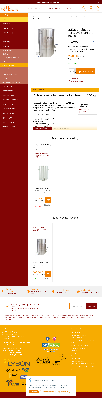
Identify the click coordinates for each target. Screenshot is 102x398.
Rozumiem (33, 392)
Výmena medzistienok (78, 335)
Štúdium (73, 371)
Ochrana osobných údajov (79, 345)
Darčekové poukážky (37, 8)
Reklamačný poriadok (78, 343)
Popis (34, 90)
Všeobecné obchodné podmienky (82, 340)
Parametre (41, 90)
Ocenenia (74, 356)
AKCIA (4, 19)
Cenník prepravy (76, 338)
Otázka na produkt (76, 81)
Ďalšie (67, 8)
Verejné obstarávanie (78, 361)
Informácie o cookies (78, 348)
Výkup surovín (75, 332)
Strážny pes (74, 78)
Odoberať (91, 306)
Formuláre (74, 351)
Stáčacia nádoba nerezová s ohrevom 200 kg (43, 155)
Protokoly (74, 353)
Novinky (5, 15)
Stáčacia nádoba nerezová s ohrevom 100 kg (40, 229)
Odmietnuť (64, 392)
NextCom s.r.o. (84, 395)
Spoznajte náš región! (78, 369)
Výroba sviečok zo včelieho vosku (82, 364)
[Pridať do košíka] (48, 200)
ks (73, 71)
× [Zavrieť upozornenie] (99, 2)
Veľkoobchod (55, 8)
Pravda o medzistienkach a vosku (82, 366)
